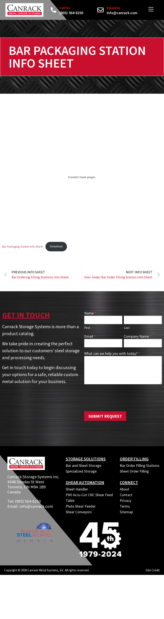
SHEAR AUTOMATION (85, 482)
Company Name (137, 337)
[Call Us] (53, 10)
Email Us (113, 8)
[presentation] (116, 397)
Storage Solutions (86, 458)
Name (90, 313)
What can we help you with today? (112, 354)
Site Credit (153, 570)
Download (56, 246)
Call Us (64, 8)
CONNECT (129, 482)
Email (90, 337)
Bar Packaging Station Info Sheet (22, 246)
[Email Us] (100, 10)
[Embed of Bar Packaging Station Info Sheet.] (82, 177)
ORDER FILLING (134, 458)
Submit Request (105, 416)
